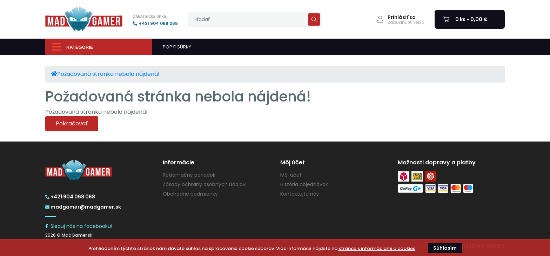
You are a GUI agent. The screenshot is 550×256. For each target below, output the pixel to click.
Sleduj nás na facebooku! (78, 226)
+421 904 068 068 (155, 23)
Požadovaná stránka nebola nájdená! (108, 74)
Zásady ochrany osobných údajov (204, 184)
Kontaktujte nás (299, 193)
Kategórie (72, 47)
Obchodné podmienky (190, 193)
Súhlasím (445, 247)
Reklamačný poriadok (189, 174)
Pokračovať (72, 123)
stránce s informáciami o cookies (376, 248)
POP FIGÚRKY (177, 47)
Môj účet (291, 174)
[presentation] (255, 19)
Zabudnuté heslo (406, 22)
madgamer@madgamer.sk (83, 206)
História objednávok (304, 184)
